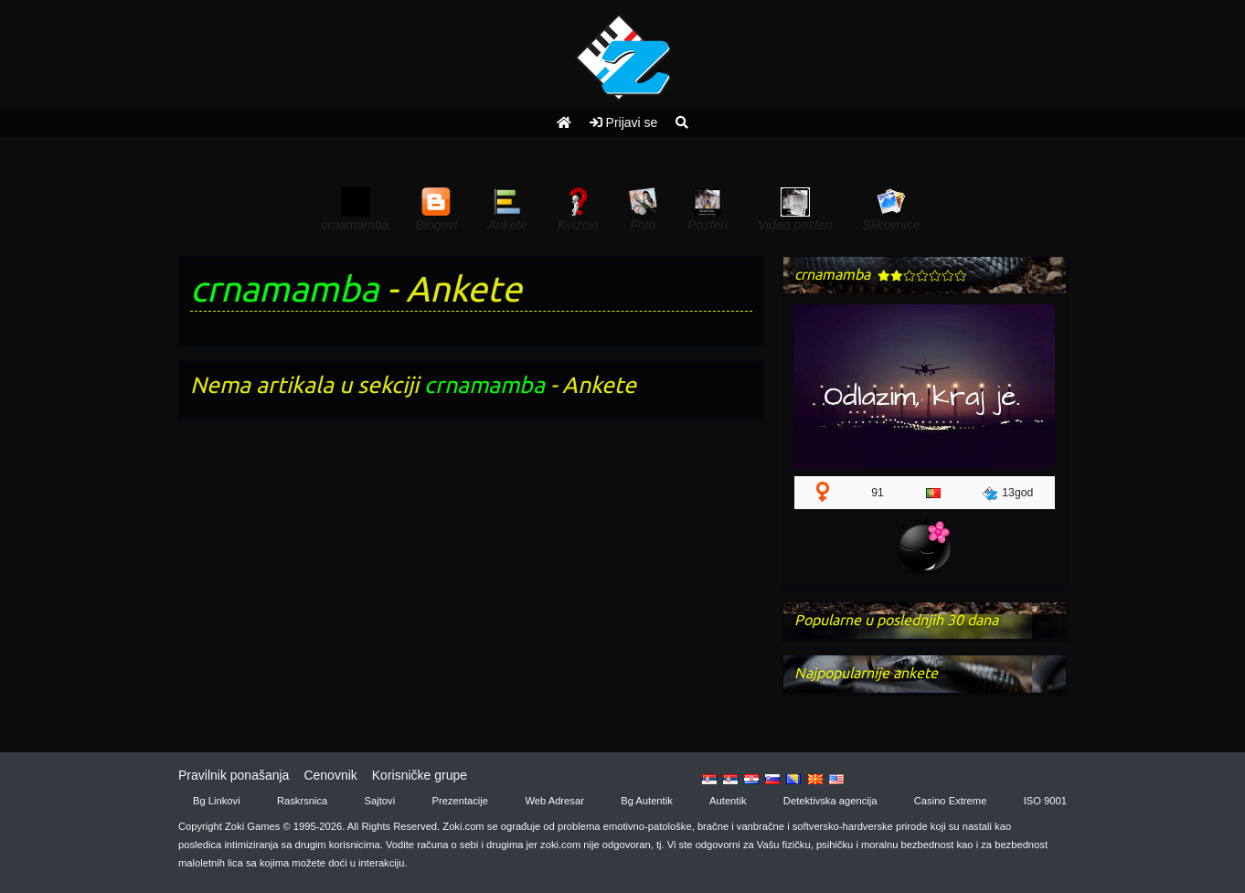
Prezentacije (460, 800)
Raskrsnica (302, 800)
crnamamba (284, 288)
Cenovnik (329, 775)
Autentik (727, 800)
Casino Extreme (950, 800)
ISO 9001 (1045, 800)
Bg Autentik (647, 800)
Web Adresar (554, 800)
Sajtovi (380, 800)
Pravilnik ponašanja (233, 775)
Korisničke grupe (419, 775)
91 (877, 492)
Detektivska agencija (830, 800)
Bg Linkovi (216, 800)
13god (1008, 493)
